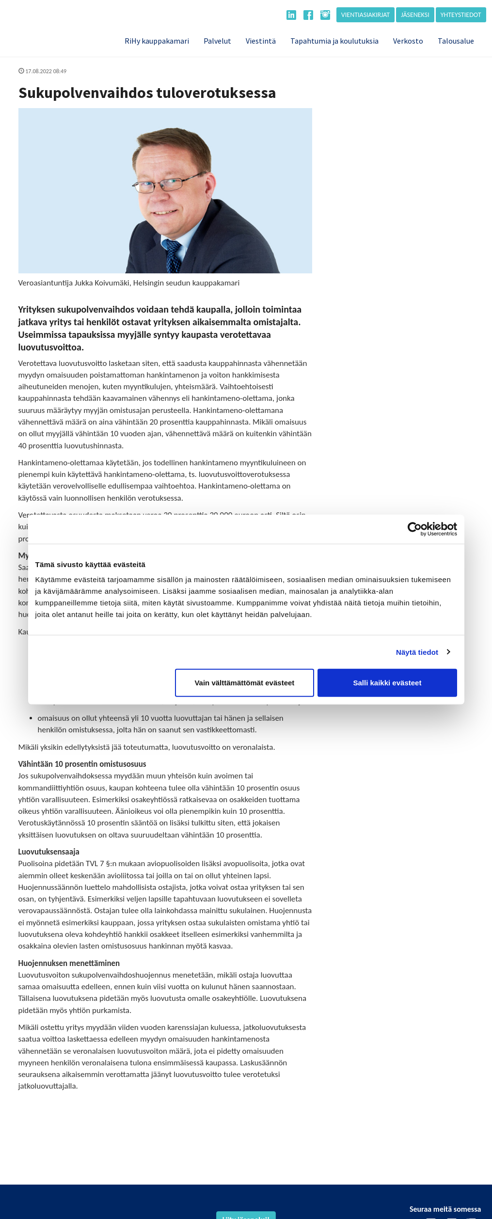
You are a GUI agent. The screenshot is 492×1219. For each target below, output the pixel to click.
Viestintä (261, 41)
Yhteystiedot (461, 15)
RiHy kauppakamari (157, 41)
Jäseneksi (415, 15)
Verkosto (408, 41)
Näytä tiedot (417, 652)
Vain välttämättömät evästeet (244, 683)
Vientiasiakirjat (365, 15)
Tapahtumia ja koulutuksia (334, 41)
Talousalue (456, 41)
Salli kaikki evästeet (387, 683)
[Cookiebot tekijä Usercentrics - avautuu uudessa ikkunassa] (414, 529)
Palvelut (217, 41)
